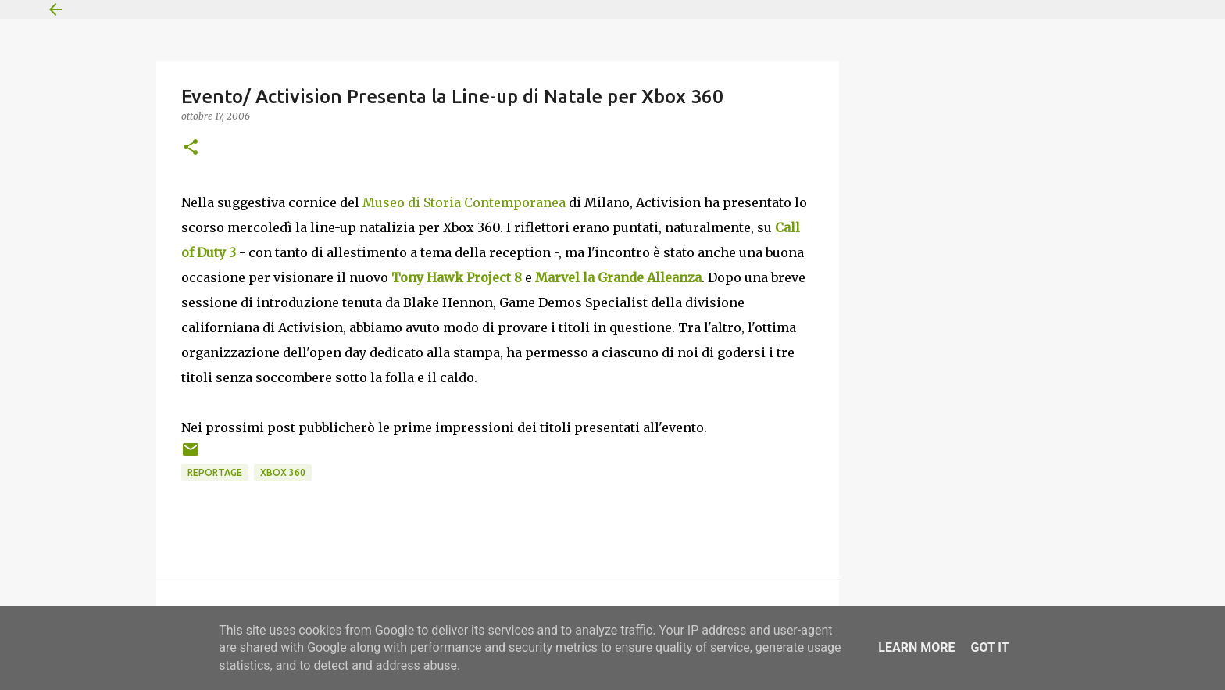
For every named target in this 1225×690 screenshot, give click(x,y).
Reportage (215, 472)
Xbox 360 (282, 472)
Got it (989, 647)
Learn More (916, 647)
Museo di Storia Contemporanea (464, 202)
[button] (190, 148)
